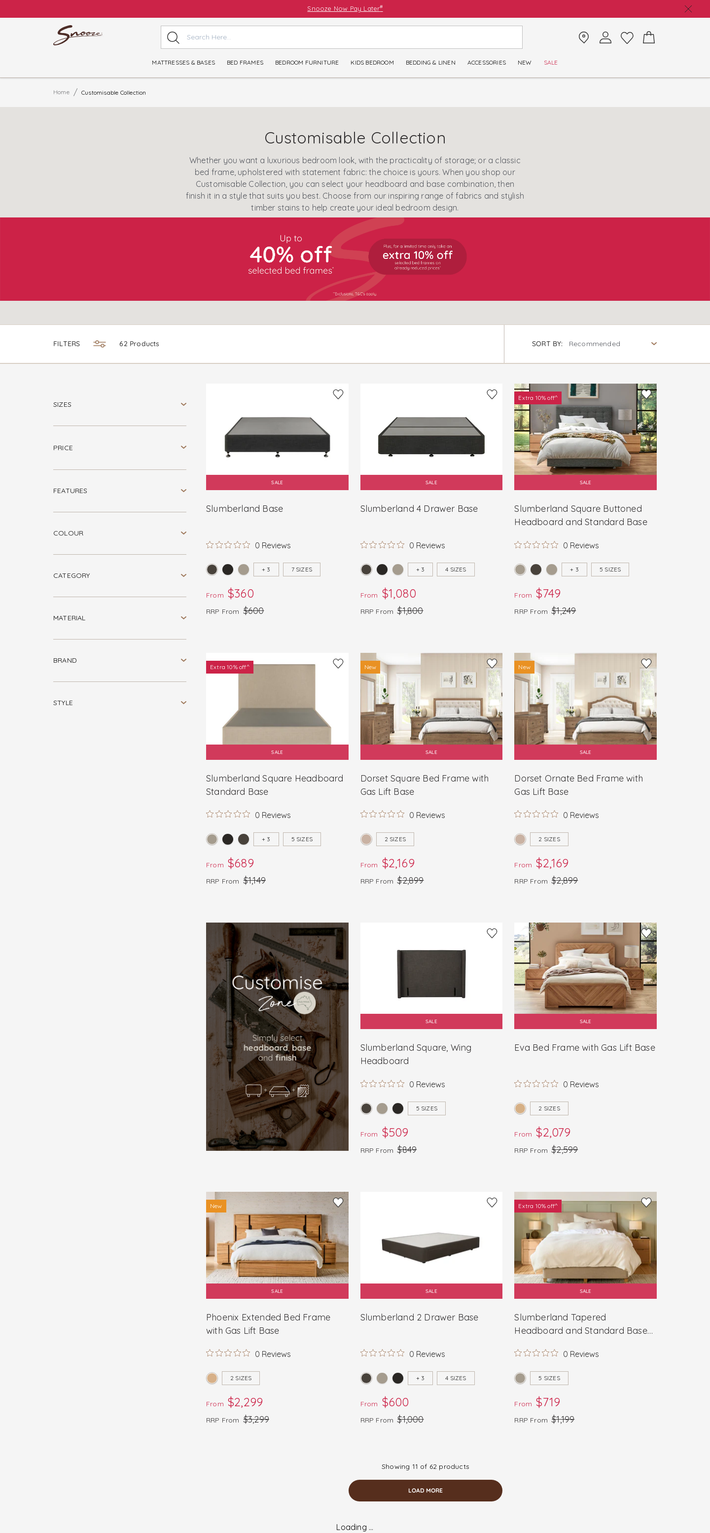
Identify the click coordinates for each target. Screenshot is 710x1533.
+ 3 (266, 569)
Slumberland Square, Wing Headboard (416, 1054)
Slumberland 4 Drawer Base (419, 508)
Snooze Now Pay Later (345, 8)
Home (61, 92)
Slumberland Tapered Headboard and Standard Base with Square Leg (580, 1324)
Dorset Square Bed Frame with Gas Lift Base (424, 785)
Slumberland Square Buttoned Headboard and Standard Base (580, 515)
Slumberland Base (244, 508)
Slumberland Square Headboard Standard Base (275, 785)
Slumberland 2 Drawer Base (419, 1317)
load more (425, 1490)
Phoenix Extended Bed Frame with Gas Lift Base (268, 1324)
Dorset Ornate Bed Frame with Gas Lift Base (578, 785)
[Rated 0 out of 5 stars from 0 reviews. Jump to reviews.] (248, 544)
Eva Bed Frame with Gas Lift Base (584, 1047)
